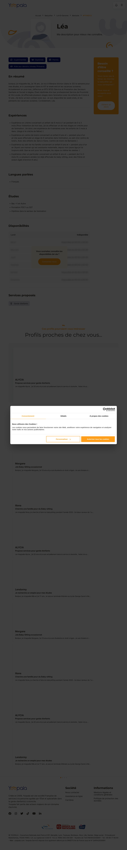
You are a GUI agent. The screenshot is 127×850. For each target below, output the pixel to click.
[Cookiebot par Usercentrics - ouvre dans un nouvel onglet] (104, 409)
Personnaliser (63, 439)
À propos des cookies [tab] (99, 416)
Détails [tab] (64, 416)
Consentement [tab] (28, 416)
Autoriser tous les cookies (98, 439)
